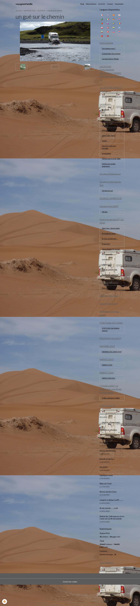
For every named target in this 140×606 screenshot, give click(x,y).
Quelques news (106, 496)
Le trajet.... (106, 270)
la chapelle (106, 115)
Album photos (91, 4)
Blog (82, 4)
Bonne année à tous (108, 512)
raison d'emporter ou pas (111, 260)
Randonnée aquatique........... (112, 125)
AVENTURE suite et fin (110, 287)
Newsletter (119, 4)
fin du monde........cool (109, 529)
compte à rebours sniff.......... (111, 520)
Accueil (18, 10)
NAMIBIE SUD (29, 10)
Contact (110, 4)
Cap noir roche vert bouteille (109, 153)
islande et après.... (107, 479)
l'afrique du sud (107, 199)
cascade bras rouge (109, 131)
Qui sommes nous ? (109, 49)
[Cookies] (4, 601)
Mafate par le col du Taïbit (112, 166)
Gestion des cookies (70, 603)
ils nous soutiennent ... (110, 249)
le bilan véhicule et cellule (111, 417)
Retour (55, 67)
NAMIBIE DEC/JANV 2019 (110, 368)
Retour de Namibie (108, 471)
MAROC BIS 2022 (109, 397)
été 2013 (103, 488)
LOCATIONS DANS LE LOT (110, 99)
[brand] (24, 4)
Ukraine (105, 221)
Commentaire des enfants (111, 54)
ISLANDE (41, 10)
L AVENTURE (107, 276)
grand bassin (106, 160)
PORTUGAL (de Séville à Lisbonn (111, 343)
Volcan (104, 147)
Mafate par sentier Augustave (109, 172)
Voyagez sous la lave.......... (111, 120)
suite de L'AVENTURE (110, 281)
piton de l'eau (107, 136)
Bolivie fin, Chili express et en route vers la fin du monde (112, 538)
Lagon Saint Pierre (109, 141)
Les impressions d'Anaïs (111, 60)
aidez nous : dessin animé (111, 238)
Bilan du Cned (105, 504)
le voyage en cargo (109, 243)
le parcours (106, 254)
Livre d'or (101, 4)
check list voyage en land (111, 443)
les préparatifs (107, 265)
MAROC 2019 (107, 383)
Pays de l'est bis (108, 300)
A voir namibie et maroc (110, 463)
